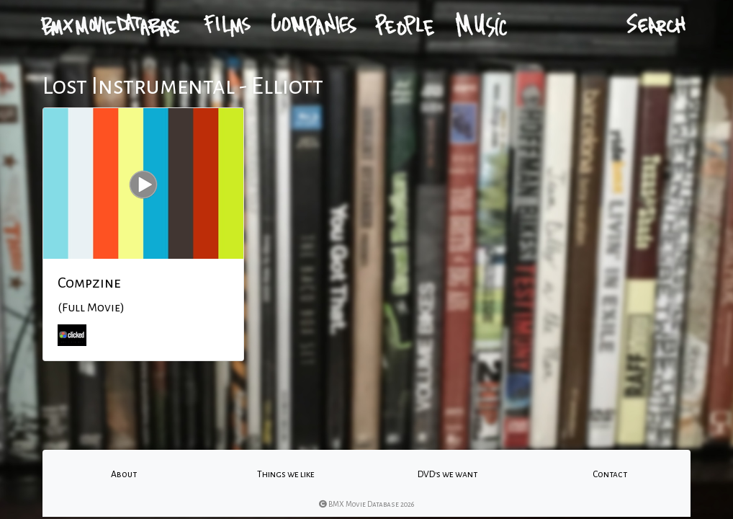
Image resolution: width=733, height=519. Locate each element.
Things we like (286, 474)
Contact (610, 474)
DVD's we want (447, 474)
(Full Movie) (91, 307)
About (124, 474)
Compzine (89, 282)
